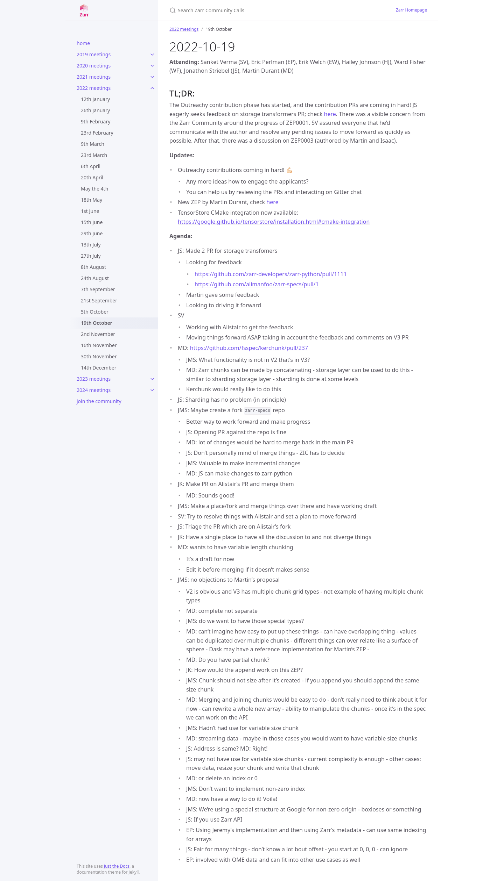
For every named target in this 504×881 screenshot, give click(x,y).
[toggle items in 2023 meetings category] (152, 379)
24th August (95, 278)
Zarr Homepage (411, 10)
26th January (95, 110)
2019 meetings (94, 54)
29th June (92, 233)
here (330, 114)
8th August (93, 267)
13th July (91, 244)
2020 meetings (94, 65)
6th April (90, 166)
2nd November (98, 334)
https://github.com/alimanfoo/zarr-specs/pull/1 (257, 284)
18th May (91, 199)
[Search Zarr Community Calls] (252, 10)
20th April (92, 177)
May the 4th (94, 188)
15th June (92, 222)
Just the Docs (117, 866)
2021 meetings (94, 76)
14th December (98, 367)
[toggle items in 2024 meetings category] (152, 390)
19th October (96, 323)
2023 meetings (94, 378)
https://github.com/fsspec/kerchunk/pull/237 (249, 348)
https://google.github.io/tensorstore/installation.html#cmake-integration (274, 221)
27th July (91, 255)
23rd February (97, 132)
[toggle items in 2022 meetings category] (152, 88)
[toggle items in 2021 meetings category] (152, 77)
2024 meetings (94, 390)
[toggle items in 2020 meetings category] (152, 65)
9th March (92, 144)
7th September (98, 289)
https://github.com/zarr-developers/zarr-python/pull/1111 (271, 274)
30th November (99, 356)
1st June (90, 211)
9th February (95, 121)
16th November (99, 345)
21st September (99, 300)
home (83, 43)
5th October (94, 311)
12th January (95, 99)
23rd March (94, 155)
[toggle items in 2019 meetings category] (152, 54)
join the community (99, 401)
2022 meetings (94, 88)
